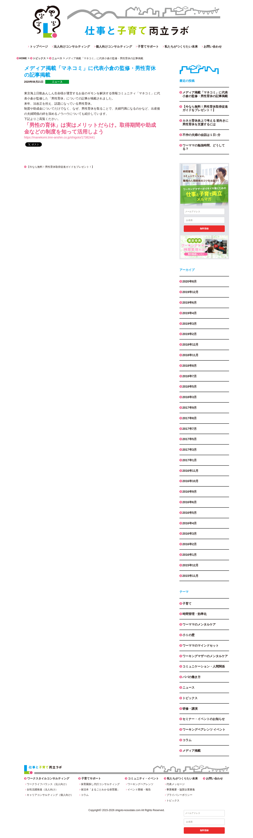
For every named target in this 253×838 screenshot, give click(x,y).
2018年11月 (190, 355)
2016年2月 (189, 544)
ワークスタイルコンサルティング (48, 778)
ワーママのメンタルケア (199, 624)
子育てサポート (148, 46)
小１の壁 (188, 635)
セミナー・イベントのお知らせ (203, 719)
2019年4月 (189, 313)
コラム (187, 740)
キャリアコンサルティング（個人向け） (50, 794)
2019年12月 (190, 292)
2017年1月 (189, 460)
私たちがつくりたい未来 (181, 46)
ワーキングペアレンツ (140, 784)
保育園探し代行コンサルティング (100, 784)
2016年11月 (190, 470)
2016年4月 (189, 523)
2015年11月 (190, 575)
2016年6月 (189, 502)
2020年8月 (189, 281)
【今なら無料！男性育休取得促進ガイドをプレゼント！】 (59, 166)
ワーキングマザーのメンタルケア (205, 656)
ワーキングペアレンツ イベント (204, 729)
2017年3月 (189, 449)
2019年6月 (189, 302)
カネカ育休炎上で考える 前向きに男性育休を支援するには (205, 122)
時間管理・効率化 (194, 614)
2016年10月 (190, 481)
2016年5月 (189, 512)
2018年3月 (189, 397)
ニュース (57, 58)
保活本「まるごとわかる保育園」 (100, 789)
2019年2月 (189, 334)
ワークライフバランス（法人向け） (47, 784)
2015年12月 (190, 565)
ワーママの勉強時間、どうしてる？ (203, 147)
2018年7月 (189, 376)
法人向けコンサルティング (72, 46)
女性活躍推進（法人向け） (42, 789)
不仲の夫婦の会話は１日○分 (201, 135)
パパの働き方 (191, 677)
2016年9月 (189, 491)
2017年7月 (189, 428)
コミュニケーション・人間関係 (203, 666)
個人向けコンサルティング (114, 46)
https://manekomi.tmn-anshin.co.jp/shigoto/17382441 (59, 137)
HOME (23, 58)
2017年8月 (189, 418)
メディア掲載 (191, 750)
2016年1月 (189, 554)
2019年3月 (189, 323)
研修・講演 (190, 708)
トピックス (39, 58)
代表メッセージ (176, 784)
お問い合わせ (213, 46)
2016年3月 (189, 533)
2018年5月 (189, 386)
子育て (187, 603)
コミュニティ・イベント (143, 778)
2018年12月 (190, 344)
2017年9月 (189, 407)
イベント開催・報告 (139, 789)
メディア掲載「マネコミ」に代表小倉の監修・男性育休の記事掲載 (205, 94)
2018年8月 (189, 365)
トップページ (39, 46)
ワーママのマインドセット (200, 645)
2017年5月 (189, 439)
